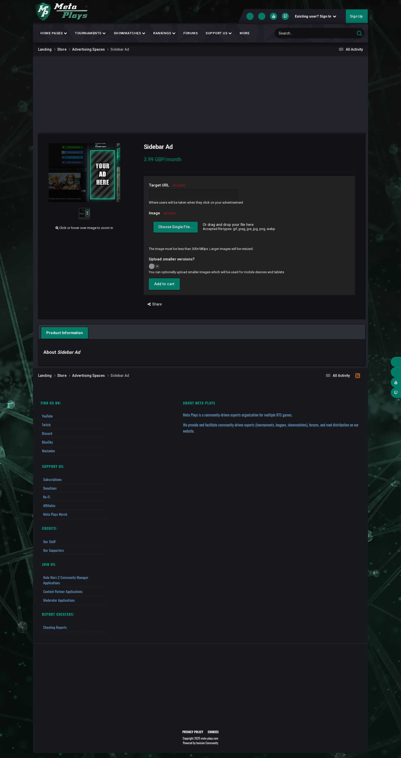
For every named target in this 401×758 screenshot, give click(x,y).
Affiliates (49, 505)
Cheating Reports (55, 627)
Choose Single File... (175, 227)
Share (155, 304)
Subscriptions (52, 479)
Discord (47, 433)
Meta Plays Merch (55, 514)
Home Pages (53, 33)
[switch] (154, 266)
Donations (50, 488)
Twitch (46, 424)
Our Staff (49, 541)
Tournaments (90, 33)
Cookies (213, 732)
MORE (244, 33)
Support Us (219, 33)
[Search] (301, 33)
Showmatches (130, 33)
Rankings (164, 33)
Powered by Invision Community (200, 743)
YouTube (47, 416)
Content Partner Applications (63, 591)
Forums (190, 33)
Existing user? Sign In (315, 16)
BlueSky (47, 442)
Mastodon (48, 450)
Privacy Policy (192, 732)
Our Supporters (53, 550)
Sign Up (356, 16)
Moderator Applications (59, 600)
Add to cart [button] (164, 284)
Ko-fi (46, 496)
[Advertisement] (200, 94)
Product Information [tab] (64, 333)
